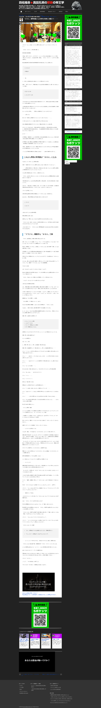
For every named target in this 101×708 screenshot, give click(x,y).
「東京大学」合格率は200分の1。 (34, 640)
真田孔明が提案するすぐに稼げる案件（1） (73, 85)
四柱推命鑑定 (42, 11)
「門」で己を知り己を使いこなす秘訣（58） (73, 79)
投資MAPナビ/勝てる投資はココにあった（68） (73, 69)
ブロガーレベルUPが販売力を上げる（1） (72, 64)
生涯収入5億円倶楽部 (54, 685)
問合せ (67, 11)
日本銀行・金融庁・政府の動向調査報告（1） (73, 63)
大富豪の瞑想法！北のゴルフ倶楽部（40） (72, 57)
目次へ (79, 72)
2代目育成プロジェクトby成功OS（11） (72, 53)
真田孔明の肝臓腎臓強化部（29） (71, 107)
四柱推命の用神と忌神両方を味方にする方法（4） (73, 117)
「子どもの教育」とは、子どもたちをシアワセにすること (60, 700)
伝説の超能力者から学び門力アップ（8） (72, 76)
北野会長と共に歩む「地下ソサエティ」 (49, 16)
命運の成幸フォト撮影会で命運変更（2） (72, 91)
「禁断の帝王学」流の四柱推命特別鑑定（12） (73, 123)
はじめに (21, 685)
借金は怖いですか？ (52, 11)
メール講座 (21, 687)
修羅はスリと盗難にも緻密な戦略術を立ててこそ (52, 674)
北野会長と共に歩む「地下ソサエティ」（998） (73, 60)
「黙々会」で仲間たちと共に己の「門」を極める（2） (73, 81)
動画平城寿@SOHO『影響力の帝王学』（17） (73, 96)
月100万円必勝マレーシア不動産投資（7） (73, 52)
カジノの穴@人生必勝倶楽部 (55, 689)
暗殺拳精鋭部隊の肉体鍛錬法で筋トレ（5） (73, 108)
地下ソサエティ (28, 11)
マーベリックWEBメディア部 (55, 687)
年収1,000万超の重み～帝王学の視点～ (46, 640)
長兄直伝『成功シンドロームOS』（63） (72, 50)
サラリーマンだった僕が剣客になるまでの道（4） (73, 49)
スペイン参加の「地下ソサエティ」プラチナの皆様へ (29, 675)
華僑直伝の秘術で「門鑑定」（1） (71, 84)
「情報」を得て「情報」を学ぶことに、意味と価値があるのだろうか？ (24, 640)
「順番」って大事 (56, 639)
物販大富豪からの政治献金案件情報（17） (72, 61)
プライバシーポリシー (23, 691)
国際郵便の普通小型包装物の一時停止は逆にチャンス (59, 694)
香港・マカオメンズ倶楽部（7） (71, 71)
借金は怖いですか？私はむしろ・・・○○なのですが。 (31, 15)
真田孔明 (60, 11)
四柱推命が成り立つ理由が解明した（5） (72, 124)
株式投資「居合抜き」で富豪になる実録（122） (73, 56)
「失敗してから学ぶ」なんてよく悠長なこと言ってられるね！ (61, 696)
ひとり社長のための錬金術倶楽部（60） (72, 95)
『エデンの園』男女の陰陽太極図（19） (72, 92)
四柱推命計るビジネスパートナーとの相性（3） (73, 121)
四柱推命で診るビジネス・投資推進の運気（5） (73, 120)
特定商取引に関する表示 (24, 693)
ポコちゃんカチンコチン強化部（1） (72, 111)
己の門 (35, 11)
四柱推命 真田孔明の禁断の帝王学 (73, 131)
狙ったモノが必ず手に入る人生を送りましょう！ (59, 702)
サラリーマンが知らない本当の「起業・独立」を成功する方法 (61, 698)
